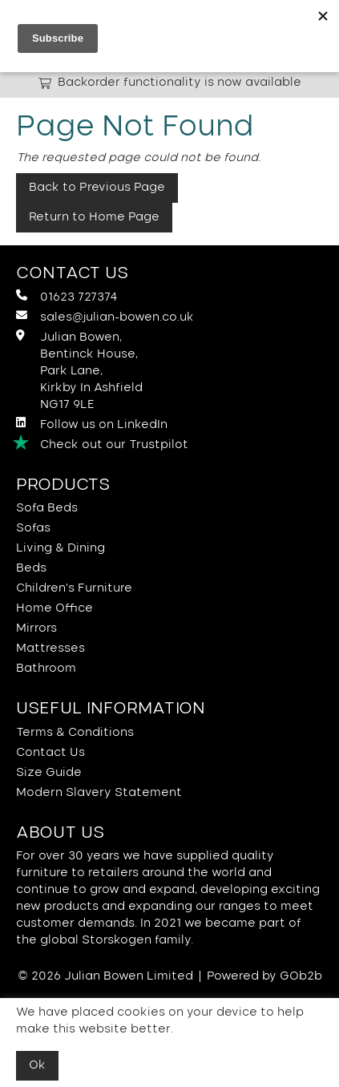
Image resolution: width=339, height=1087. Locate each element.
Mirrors (36, 628)
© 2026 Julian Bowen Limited (105, 976)
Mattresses (50, 648)
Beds (31, 568)
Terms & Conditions (75, 732)
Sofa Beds (47, 508)
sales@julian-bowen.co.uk (105, 316)
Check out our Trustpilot (102, 444)
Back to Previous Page (97, 187)
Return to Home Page (94, 217)
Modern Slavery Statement (99, 792)
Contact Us (50, 752)
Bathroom (46, 668)
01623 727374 (67, 296)
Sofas (33, 528)
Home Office (54, 608)
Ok (37, 1065)
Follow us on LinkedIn (91, 423)
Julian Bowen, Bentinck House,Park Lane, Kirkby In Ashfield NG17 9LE (79, 369)
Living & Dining (60, 548)
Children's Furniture (74, 588)
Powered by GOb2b (264, 976)
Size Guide (49, 772)
